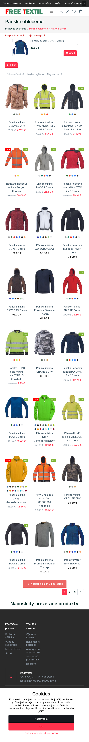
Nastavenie (41, 718)
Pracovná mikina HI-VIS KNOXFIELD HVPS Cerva (44, 126)
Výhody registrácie (11, 643)
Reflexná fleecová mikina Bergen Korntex (16, 187)
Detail (70, 53)
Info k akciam (13, 649)
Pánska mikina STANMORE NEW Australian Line (72, 126)
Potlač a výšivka (10, 636)
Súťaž (8, 653)
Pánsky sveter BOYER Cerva (47, 40)
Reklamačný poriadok (33, 643)
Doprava (31, 663)
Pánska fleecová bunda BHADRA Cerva (72, 249)
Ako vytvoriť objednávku (33, 651)
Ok (41, 726)
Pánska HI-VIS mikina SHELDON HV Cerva (72, 437)
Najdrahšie (55, 74)
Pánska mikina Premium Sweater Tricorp (44, 310)
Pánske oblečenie (38, 28)
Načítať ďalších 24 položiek (44, 584)
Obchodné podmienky (32, 658)
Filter (11, 65)
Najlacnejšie (35, 74)
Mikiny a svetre (58, 28)
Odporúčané (16, 74)
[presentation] (12, 45)
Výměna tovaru (31, 636)
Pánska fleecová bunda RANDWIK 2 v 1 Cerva (72, 187)
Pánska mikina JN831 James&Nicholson (44, 437)
